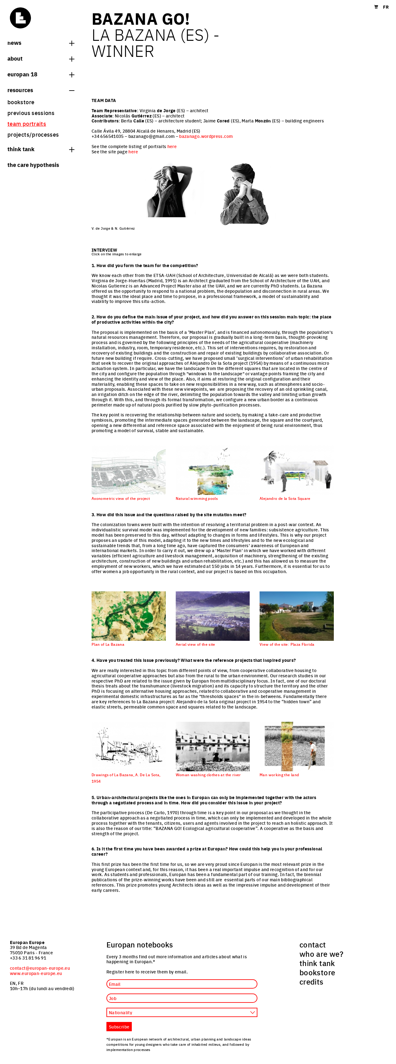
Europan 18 (40, 74)
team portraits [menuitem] (26, 123)
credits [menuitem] (311, 981)
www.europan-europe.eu (36, 973)
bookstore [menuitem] (20, 102)
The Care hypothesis (33, 164)
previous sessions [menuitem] (30, 113)
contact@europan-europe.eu (40, 968)
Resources (40, 90)
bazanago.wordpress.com (206, 136)
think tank (40, 149)
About (40, 58)
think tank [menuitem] (317, 963)
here (172, 146)
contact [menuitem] (312, 944)
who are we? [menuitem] (321, 953)
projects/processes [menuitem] (33, 134)
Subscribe (119, 1027)
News (40, 42)
